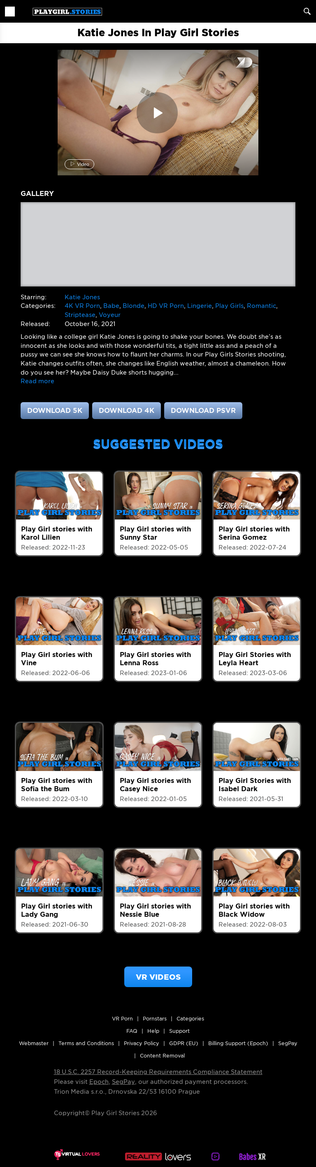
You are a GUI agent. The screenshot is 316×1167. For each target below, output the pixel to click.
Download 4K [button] (126, 411)
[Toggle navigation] (10, 11)
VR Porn (122, 1019)
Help (153, 1031)
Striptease (80, 314)
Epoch (99, 1081)
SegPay (123, 1081)
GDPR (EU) (183, 1043)
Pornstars (155, 1019)
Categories (190, 1019)
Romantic (261, 305)
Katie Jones (82, 296)
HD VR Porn (166, 305)
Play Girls (229, 305)
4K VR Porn (82, 305)
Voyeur (110, 314)
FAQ (131, 1031)
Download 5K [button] (54, 411)
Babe (111, 305)
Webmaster (34, 1043)
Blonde (133, 305)
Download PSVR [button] (203, 411)
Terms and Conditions (86, 1043)
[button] (37, 380)
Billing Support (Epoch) (238, 1043)
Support (179, 1031)
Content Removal (162, 1056)
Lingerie (199, 305)
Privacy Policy (141, 1043)
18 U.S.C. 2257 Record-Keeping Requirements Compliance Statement (158, 1072)
